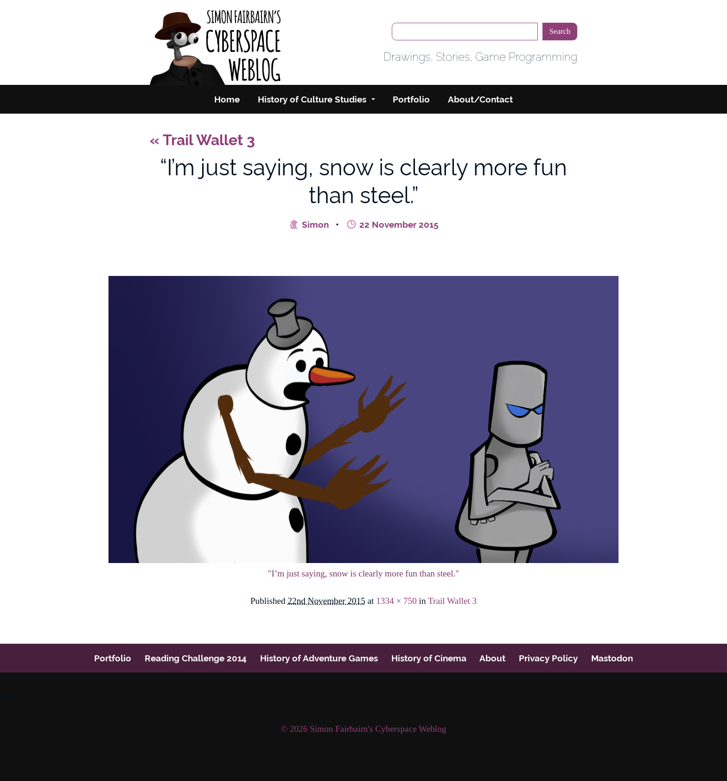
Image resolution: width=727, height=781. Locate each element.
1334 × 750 (396, 601)
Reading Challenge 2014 (196, 658)
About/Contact (480, 99)
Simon (308, 224)
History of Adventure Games (319, 658)
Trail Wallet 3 (202, 139)
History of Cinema (428, 658)
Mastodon (612, 658)
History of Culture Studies (312, 99)
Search (560, 31)
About (492, 658)
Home (227, 99)
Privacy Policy (548, 658)
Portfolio (411, 99)
